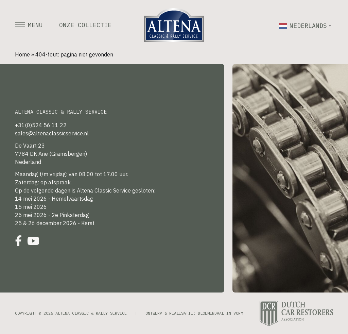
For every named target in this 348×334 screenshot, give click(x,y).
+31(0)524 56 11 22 (41, 125)
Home (22, 54)
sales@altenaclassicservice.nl (52, 133)
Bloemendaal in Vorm (220, 313)
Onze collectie (85, 25)
